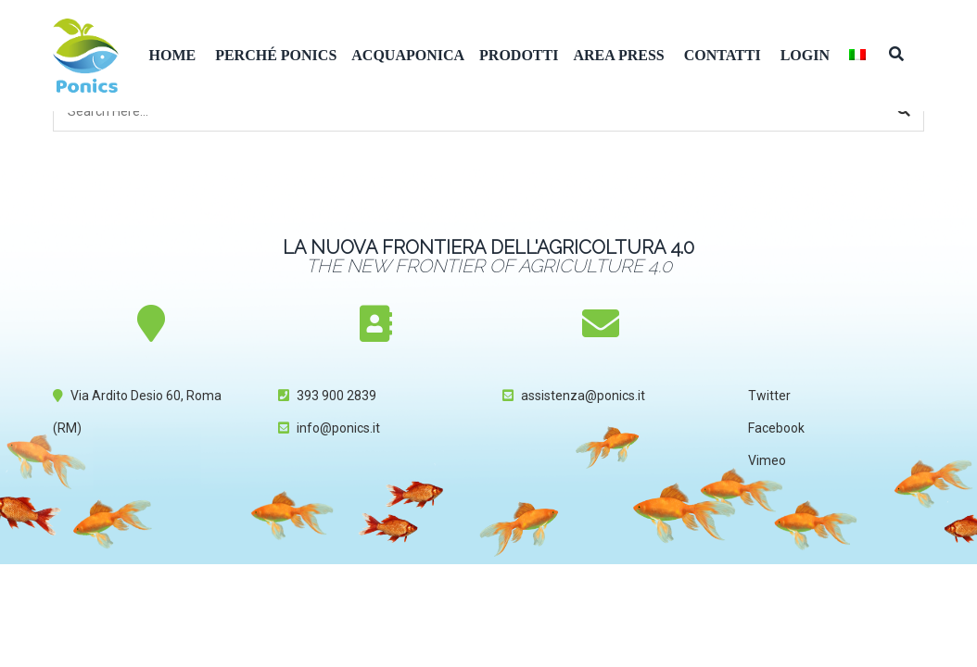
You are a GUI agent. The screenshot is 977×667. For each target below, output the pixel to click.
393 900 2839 (336, 395)
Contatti (722, 55)
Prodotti (518, 55)
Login (805, 55)
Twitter (769, 395)
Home (173, 55)
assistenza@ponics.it (583, 395)
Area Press (618, 55)
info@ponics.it (338, 428)
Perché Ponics (275, 55)
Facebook (776, 428)
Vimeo (767, 460)
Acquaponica (407, 55)
